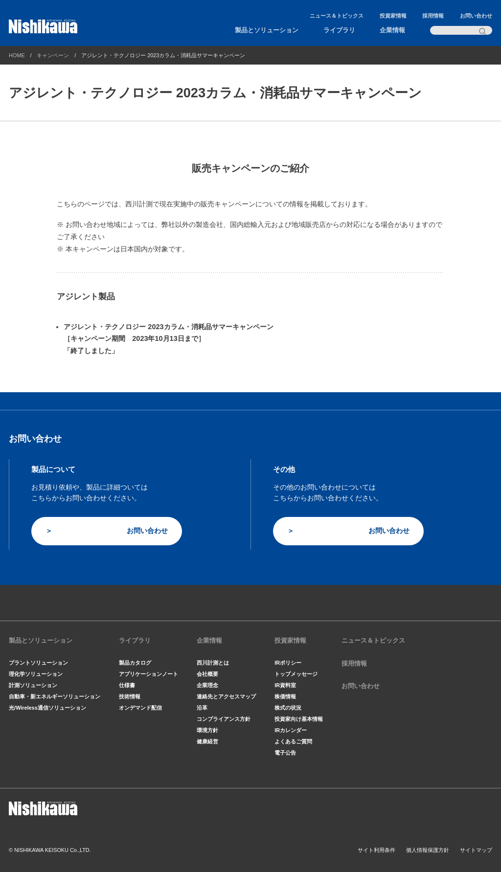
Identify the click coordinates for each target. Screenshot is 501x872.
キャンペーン (53, 55)
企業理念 (207, 685)
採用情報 (433, 16)
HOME (17, 55)
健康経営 (207, 741)
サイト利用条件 (376, 850)
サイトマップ (476, 850)
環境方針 (207, 730)
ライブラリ (339, 30)
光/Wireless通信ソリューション (47, 708)
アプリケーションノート (148, 674)
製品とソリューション (266, 30)
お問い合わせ (476, 16)
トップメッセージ (296, 674)
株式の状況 (287, 708)
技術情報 (129, 696)
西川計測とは (213, 663)
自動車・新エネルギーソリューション (54, 696)
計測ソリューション (33, 685)
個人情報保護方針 (427, 850)
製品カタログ (135, 663)
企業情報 (392, 30)
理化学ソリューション (36, 674)
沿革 (202, 708)
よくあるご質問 (293, 741)
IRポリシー (287, 663)
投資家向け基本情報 (298, 719)
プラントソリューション (38, 663)
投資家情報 (393, 16)
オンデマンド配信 (140, 708)
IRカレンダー (290, 730)
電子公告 (285, 753)
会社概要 (207, 674)
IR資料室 (285, 685)
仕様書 (127, 685)
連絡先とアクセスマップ (226, 696)
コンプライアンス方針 (223, 719)
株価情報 (285, 696)
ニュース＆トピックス (337, 16)
